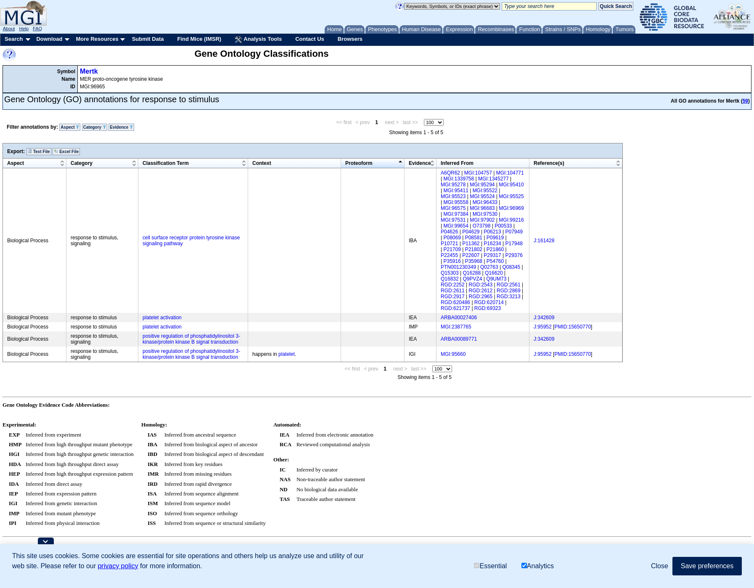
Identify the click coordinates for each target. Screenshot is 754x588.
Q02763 (489, 267)
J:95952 (543, 327)
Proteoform (359, 163)
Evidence (121, 127)
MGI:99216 (511, 220)
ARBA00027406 (459, 317)
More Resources (97, 39)
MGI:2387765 (456, 327)
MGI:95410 (511, 185)
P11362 (470, 243)
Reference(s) (549, 163)
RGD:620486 (455, 302)
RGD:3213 (509, 296)
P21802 (473, 249)
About (9, 28)
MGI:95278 (453, 185)
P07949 (514, 232)
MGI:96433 (485, 202)
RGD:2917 (453, 296)
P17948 (514, 243)
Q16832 (450, 279)
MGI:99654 (455, 226)
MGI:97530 (485, 214)
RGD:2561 (509, 285)
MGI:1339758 (458, 179)
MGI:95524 (482, 196)
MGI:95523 (453, 196)
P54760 (495, 261)
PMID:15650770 (572, 327)
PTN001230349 (458, 267)
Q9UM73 (496, 279)
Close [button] (659, 565)
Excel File (66, 151)
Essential (490, 565)
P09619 (495, 238)
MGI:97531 (453, 220)
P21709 (451, 249)
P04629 (470, 232)
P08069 (451, 238)
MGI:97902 (482, 220)
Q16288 (472, 273)
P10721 (449, 243)
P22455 (449, 255)
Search (14, 39)
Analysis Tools (258, 39)
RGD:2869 (509, 291)
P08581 (473, 238)
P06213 (492, 232)
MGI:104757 (478, 173)
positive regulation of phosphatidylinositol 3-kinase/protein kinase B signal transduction (191, 339)
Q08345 (511, 267)
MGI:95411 (455, 190)
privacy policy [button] (118, 565)
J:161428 (544, 241)
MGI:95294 (482, 185)
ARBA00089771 (459, 339)
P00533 (503, 226)
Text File (39, 151)
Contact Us (309, 39)
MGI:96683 (482, 208)
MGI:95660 (453, 354)
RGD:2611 (453, 291)
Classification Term (166, 163)
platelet (286, 354)
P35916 (451, 261)
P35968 (473, 261)
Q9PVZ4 (472, 279)
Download (49, 39)
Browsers (350, 39)
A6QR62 (450, 173)
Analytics (537, 565)
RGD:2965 (481, 296)
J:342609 (544, 317)
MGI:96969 (511, 208)
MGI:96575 (453, 208)
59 (745, 101)
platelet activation (162, 317)
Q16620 (494, 273)
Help (24, 28)
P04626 (449, 232)
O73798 (482, 226)
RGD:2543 (481, 285)
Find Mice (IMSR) (199, 39)
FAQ (37, 28)
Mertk (89, 71)
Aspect (70, 127)
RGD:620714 (489, 302)
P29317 (492, 255)
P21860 (495, 249)
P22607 (470, 255)
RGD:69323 (487, 308)
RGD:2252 (453, 285)
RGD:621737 (455, 308)
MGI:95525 (511, 196)
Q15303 (450, 273)
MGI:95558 (455, 202)
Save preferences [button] (707, 565)
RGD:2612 (481, 291)
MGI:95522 (485, 190)
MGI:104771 (510, 173)
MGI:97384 (455, 214)
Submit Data (148, 39)
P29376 (514, 255)
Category (94, 127)
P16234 (492, 243)
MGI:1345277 (493, 179)
